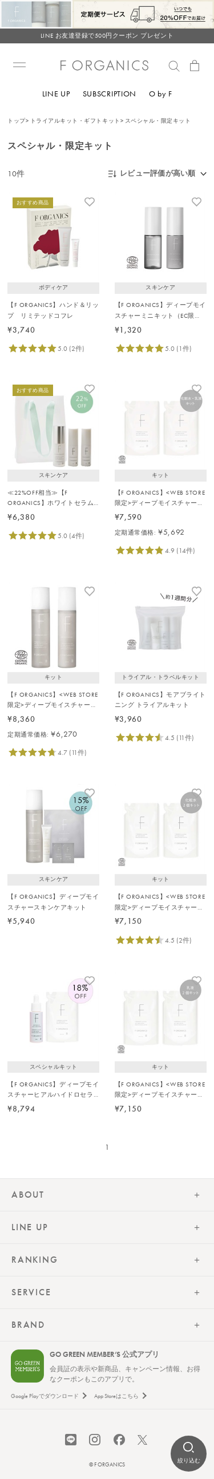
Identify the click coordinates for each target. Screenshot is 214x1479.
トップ (16, 120)
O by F (160, 93)
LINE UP (56, 93)
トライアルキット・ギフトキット (75, 120)
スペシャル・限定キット (158, 120)
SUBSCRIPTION (109, 93)
